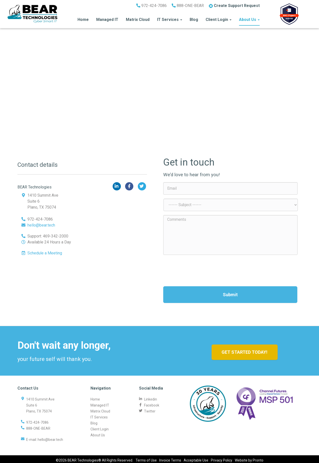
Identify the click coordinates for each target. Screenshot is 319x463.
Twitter (150, 409)
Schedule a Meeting (44, 253)
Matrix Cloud (138, 17)
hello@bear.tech (41, 225)
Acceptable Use (196, 458)
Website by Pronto (249, 458)
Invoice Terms (170, 458)
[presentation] (201, 268)
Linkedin (150, 397)
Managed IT (107, 17)
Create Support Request (234, 3)
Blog (194, 17)
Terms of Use (146, 458)
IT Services (169, 17)
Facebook (151, 403)
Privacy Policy (221, 458)
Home (83, 17)
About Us (249, 17)
